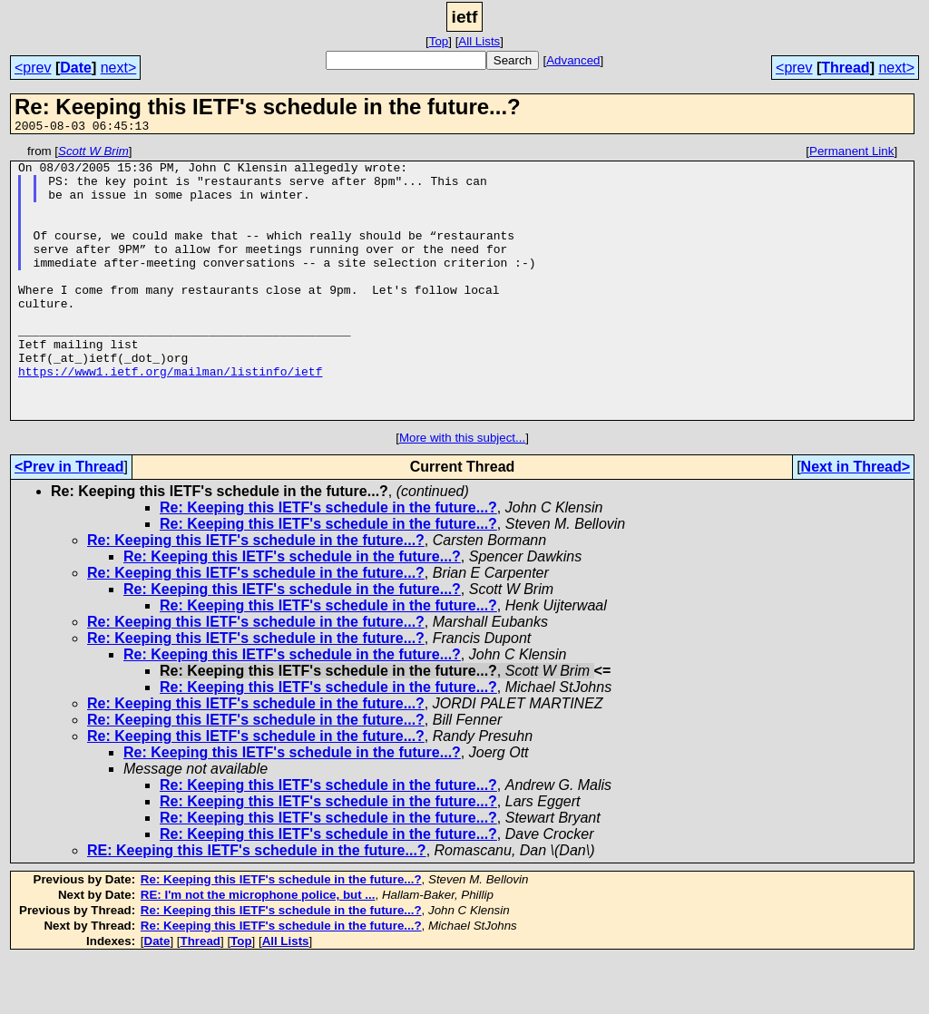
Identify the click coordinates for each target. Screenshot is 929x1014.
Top (439, 41)
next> (119, 67)
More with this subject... (462, 492)
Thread (845, 67)
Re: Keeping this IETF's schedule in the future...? (328, 562)
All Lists (479, 41)
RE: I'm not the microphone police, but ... (258, 949)
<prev (33, 67)
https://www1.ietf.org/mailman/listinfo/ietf (170, 417)
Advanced (573, 60)
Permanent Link (851, 154)
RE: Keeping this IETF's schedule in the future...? (256, 904)
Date (76, 67)
